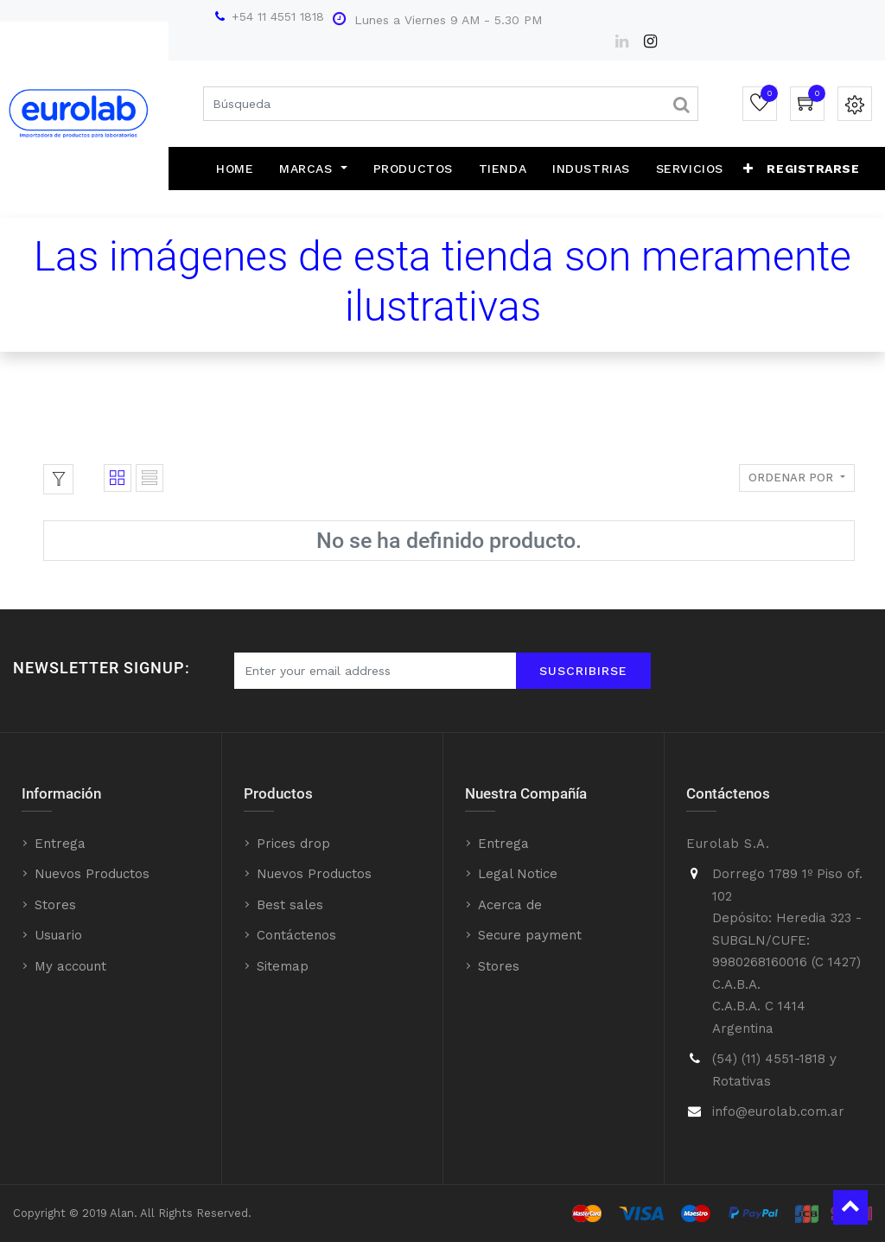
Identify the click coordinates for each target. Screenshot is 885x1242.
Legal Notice (517, 874)
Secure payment (530, 935)
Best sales (290, 905)
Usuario (58, 935)
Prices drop (293, 843)
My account (70, 966)
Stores (55, 905)
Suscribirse (583, 671)
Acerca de (510, 905)
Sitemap (283, 966)
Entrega (60, 843)
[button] (748, 168)
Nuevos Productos (92, 874)
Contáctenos (296, 935)
